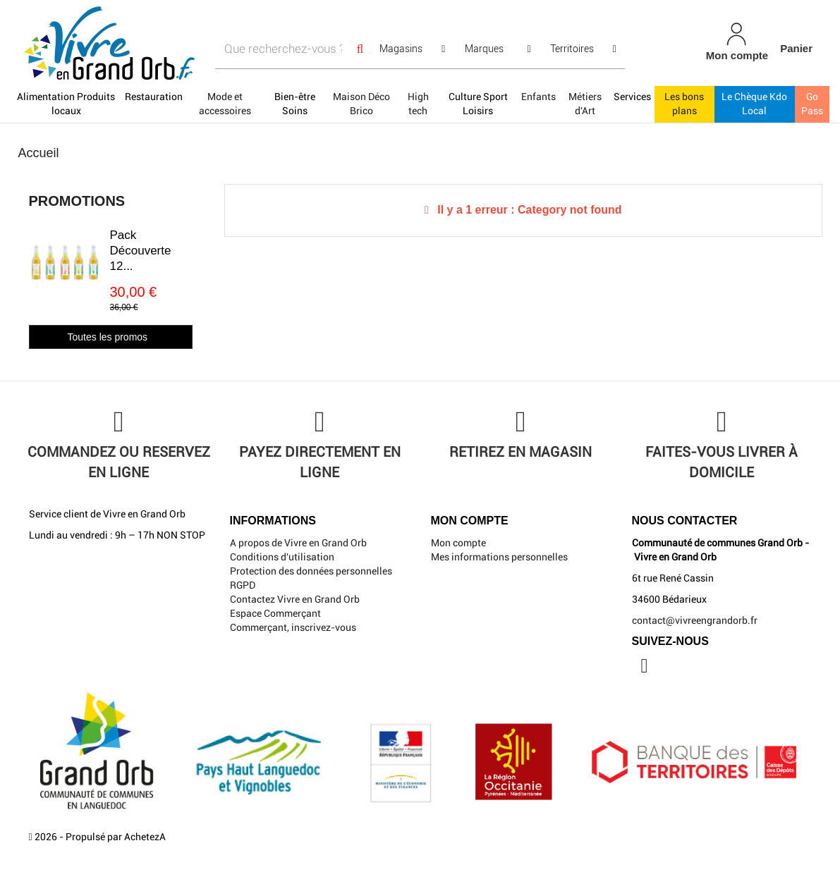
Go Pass (812, 103)
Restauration (154, 96)
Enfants (538, 96)
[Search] (359, 49)
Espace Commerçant (275, 613)
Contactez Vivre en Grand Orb (295, 599)
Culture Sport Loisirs (478, 103)
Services (632, 96)
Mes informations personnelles (499, 557)
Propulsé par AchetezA (116, 836)
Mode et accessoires (225, 103)
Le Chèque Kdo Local (754, 103)
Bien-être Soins (294, 103)
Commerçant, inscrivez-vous (293, 627)
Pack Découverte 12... (140, 250)
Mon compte (458, 542)
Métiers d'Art (585, 103)
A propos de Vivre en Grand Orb (298, 542)
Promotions (77, 201)
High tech (418, 103)
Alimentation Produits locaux (66, 103)
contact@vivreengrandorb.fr (694, 620)
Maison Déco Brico (361, 103)
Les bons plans (684, 103)
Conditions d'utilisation (282, 557)
